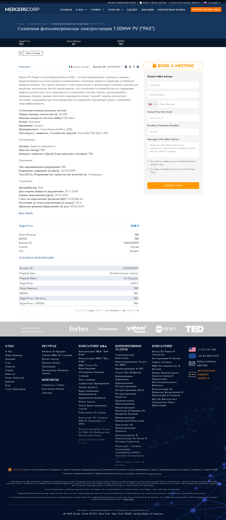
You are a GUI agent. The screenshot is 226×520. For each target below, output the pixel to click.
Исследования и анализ (166, 358)
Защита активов (161, 362)
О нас (9, 351)
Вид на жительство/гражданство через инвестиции (164, 402)
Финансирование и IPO (129, 368)
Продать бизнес (51, 362)
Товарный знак (154, 476)
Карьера (10, 381)
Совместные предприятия (94, 383)
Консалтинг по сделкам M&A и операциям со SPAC (93, 428)
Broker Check (129, 499)
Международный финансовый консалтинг (130, 421)
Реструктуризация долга (129, 390)
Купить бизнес (50, 359)
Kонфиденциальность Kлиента (175, 470)
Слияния (84, 375)
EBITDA (120, 41)
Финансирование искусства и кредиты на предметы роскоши (130, 412)
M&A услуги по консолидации (88, 367)
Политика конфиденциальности (86, 470)
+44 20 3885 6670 (208, 355)
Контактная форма (171, 9)
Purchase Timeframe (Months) (163, 125)
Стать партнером (15, 389)
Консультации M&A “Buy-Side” (94, 360)
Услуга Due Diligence (128, 372)
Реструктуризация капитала (126, 395)
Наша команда (14, 355)
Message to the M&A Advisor (163, 139)
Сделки (132, 9)
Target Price (24, 41)
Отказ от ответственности (36, 470)
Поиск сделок (87, 402)
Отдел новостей (14, 377)
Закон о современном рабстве (79, 474)
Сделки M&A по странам (57, 355)
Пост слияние (87, 379)
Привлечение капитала (92, 398)
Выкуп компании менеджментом (89, 393)
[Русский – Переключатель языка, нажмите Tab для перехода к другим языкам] (212, 3)
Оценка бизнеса (88, 387)
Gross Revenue (74, 41)
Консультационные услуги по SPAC (131, 363)
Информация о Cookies (146, 470)
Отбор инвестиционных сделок (93, 410)
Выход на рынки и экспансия (163, 353)
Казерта (77, 66)
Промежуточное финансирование (125, 402)
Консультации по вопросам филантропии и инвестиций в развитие (167, 392)
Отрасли (115, 9)
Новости (10, 374)
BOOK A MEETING (173, 66)
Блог (8, 385)
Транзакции (49, 366)
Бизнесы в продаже (54, 351)
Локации (147, 9)
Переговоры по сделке (92, 414)
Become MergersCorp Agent (122, 2)
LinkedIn (14, 469)
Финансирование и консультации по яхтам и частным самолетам (131, 445)
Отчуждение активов (91, 372)
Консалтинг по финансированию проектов (125, 432)
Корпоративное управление (124, 378)
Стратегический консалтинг (124, 356)
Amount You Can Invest (159, 112)
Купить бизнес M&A (206, 9)
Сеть (8, 362)
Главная (66, 9)
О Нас (81, 9)
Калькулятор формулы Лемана (55, 372)
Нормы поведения (104, 474)
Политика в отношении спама (119, 470)
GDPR (215, 470)
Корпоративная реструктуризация (126, 385)
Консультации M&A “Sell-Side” (94, 353)
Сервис (97, 9)
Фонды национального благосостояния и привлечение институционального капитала (165, 379)
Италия (85, 66)
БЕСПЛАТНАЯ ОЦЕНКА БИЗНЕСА (185, 2)
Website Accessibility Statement (130, 475)
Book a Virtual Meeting (153, 2)
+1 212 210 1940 (207, 349)
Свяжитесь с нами (53, 385)
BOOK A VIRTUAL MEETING (206, 363)
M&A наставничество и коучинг (166, 367)
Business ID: (99, 67)
